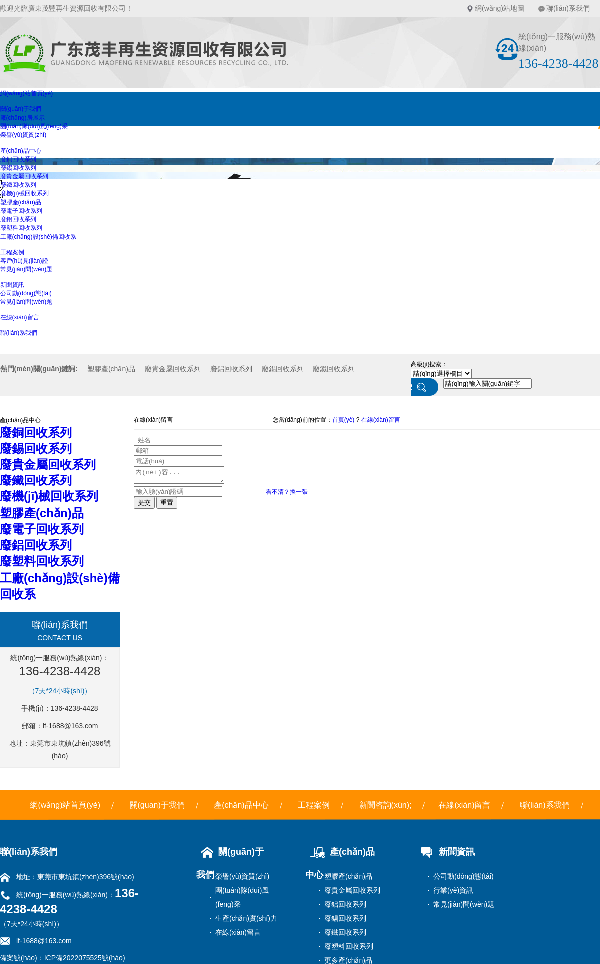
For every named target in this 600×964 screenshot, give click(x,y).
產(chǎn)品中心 (21, 150)
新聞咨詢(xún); (386, 805)
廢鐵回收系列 (18, 184)
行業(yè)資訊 (454, 890)
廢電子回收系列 (21, 210)
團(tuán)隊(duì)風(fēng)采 (34, 126)
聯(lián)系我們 (568, 8)
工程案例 (12, 252)
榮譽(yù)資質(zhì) (23, 134)
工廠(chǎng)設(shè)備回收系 (38, 236)
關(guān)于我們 (21, 108)
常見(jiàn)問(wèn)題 (26, 269)
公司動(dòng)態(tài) (26, 293)
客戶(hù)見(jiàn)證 (24, 260)
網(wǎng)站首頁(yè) (27, 93)
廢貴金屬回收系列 (24, 176)
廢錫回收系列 (18, 167)
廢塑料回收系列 (21, 227)
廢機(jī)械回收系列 (25, 193)
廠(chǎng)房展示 (22, 117)
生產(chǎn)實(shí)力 (247, 918)
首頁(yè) (343, 419)
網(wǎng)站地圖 (499, 8)
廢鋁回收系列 (18, 219)
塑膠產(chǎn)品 (21, 202)
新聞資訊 (12, 284)
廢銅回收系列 (18, 159)
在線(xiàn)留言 (20, 317)
